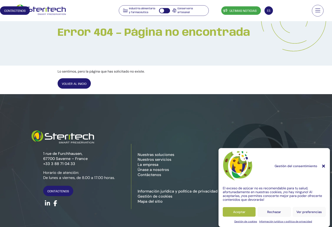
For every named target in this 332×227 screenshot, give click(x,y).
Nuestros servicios (154, 159)
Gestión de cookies (245, 221)
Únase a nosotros (153, 169)
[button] (323, 166)
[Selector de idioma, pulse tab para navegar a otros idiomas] (268, 10)
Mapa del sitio (150, 201)
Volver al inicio (75, 84)
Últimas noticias (239, 10)
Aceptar (239, 212)
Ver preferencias (309, 212)
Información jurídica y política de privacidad (285, 221)
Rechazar (274, 212)
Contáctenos (291, 11)
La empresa (148, 164)
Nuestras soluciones (156, 154)
